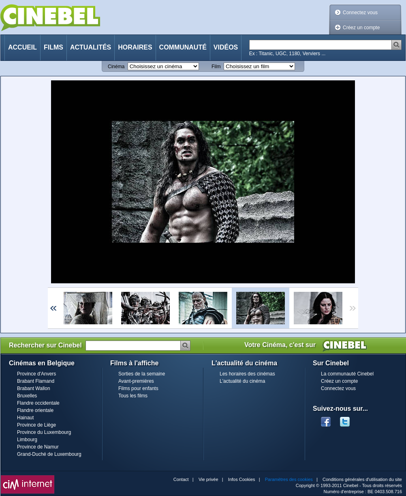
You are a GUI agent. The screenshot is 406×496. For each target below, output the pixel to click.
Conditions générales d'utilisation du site (362, 479)
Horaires (135, 47)
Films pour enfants (138, 388)
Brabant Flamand (35, 381)
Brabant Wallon (33, 388)
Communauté (183, 47)
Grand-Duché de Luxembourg (49, 454)
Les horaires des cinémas (247, 374)
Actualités (90, 47)
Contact (181, 479)
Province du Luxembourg (44, 432)
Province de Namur (38, 447)
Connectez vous (360, 12)
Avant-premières (136, 381)
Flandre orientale (35, 410)
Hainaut (25, 418)
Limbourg (27, 439)
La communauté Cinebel (347, 374)
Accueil (22, 47)
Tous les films (132, 396)
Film (216, 66)
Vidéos (226, 47)
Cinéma (116, 66)
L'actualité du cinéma (242, 381)
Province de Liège (36, 425)
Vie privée (208, 479)
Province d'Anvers (36, 374)
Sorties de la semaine (141, 374)
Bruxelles (27, 396)
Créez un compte (361, 27)
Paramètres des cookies (289, 479)
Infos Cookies (241, 479)
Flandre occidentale (38, 403)
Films (53, 47)
